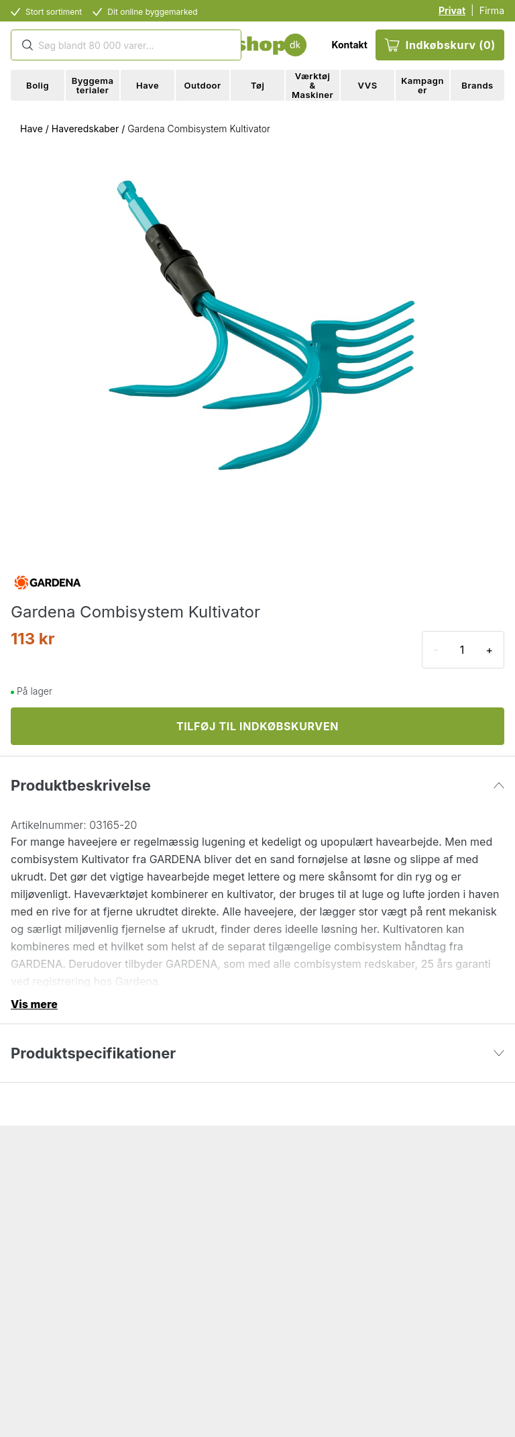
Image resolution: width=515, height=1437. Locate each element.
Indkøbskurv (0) (440, 45)
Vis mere (34, 1004)
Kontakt (349, 44)
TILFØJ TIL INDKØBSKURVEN (257, 726)
